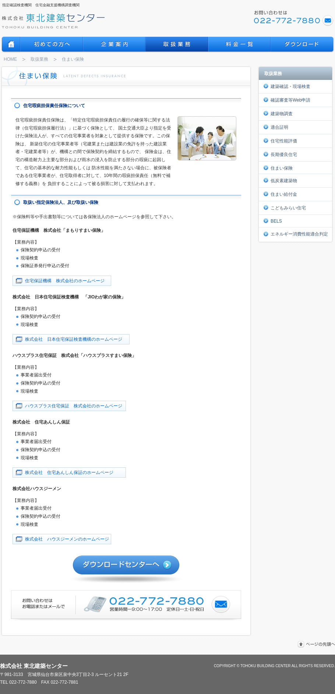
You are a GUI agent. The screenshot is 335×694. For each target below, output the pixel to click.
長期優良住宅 (280, 154)
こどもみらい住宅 (284, 207)
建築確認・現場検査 (286, 86)
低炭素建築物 (280, 180)
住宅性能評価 (280, 141)
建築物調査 (278, 113)
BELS (272, 221)
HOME (10, 59)
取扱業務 (39, 59)
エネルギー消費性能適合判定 (295, 234)
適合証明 (275, 127)
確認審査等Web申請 (286, 100)
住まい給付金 (280, 194)
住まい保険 (278, 168)
